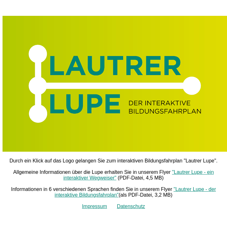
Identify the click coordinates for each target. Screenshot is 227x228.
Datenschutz (131, 206)
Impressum (94, 206)
